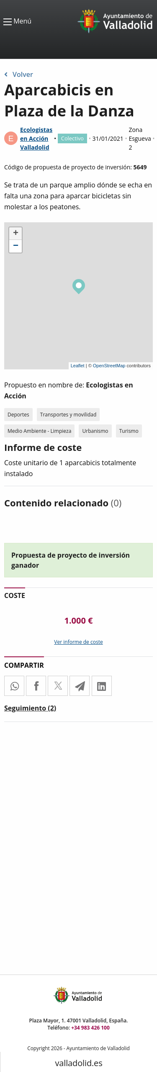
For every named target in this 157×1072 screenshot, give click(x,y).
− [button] (15, 246)
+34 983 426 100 (90, 1027)
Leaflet (78, 365)
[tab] (30, 709)
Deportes (18, 414)
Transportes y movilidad (68, 414)
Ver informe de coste (78, 641)
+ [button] (15, 233)
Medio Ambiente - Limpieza (39, 431)
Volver (18, 74)
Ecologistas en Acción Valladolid (36, 138)
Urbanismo (95, 431)
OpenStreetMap (109, 365)
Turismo (129, 431)
